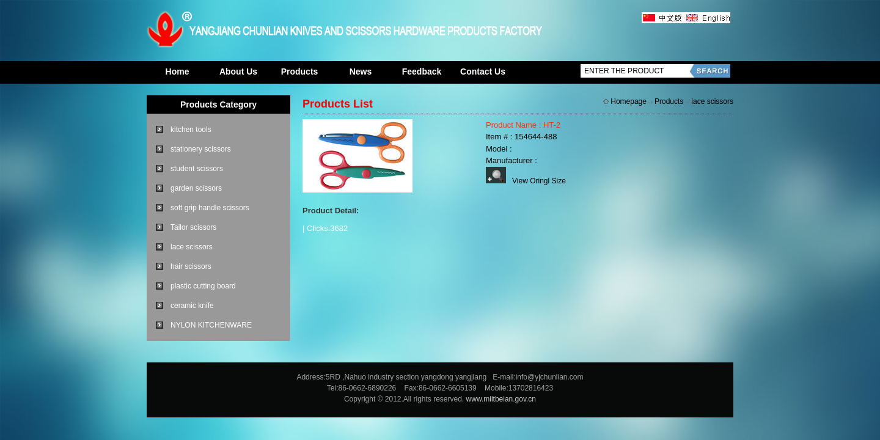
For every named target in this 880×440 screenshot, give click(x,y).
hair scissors (190, 266)
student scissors (196, 168)
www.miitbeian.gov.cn (501, 399)
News (361, 71)
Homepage (628, 101)
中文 (663, 18)
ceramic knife (192, 305)
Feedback (422, 71)
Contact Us (482, 71)
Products (299, 71)
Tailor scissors (193, 227)
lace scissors (191, 247)
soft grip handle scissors (209, 208)
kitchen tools (190, 129)
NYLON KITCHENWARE (211, 325)
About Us (238, 71)
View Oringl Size (526, 181)
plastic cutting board (203, 286)
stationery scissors (200, 149)
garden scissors (196, 188)
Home (177, 71)
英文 (707, 18)
